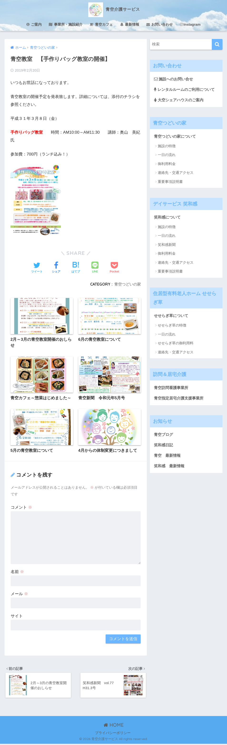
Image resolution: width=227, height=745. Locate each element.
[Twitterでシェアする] (37, 268)
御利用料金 (167, 164)
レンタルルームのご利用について (186, 89)
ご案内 (34, 24)
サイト (17, 616)
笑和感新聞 (167, 245)
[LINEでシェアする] (95, 267)
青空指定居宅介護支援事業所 (180, 399)
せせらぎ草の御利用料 (175, 344)
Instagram (190, 24)
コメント (21, 508)
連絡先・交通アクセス (175, 173)
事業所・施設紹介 (65, 24)
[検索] (217, 44)
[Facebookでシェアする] (56, 268)
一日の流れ (167, 155)
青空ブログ (164, 435)
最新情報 (129, 24)
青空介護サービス (113, 9)
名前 (17, 572)
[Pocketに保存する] (114, 268)
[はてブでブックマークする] (75, 268)
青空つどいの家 (127, 284)
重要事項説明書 (170, 182)
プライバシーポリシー (113, 734)
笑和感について (168, 217)
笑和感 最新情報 (170, 467)
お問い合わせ (159, 24)
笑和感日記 (164, 446)
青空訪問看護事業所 (172, 388)
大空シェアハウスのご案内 (180, 100)
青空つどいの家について (176, 136)
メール (19, 594)
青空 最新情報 (168, 456)
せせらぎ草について (172, 316)
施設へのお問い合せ (175, 79)
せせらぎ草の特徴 (172, 326)
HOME (114, 726)
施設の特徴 (167, 146)
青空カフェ (101, 24)
